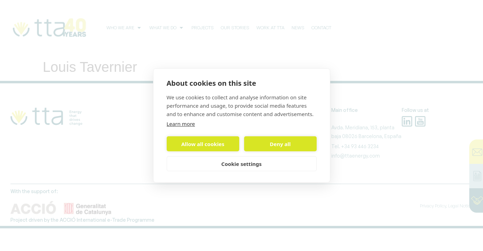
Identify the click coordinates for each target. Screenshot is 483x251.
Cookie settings (241, 163)
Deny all (280, 143)
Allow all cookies (203, 143)
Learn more (181, 123)
